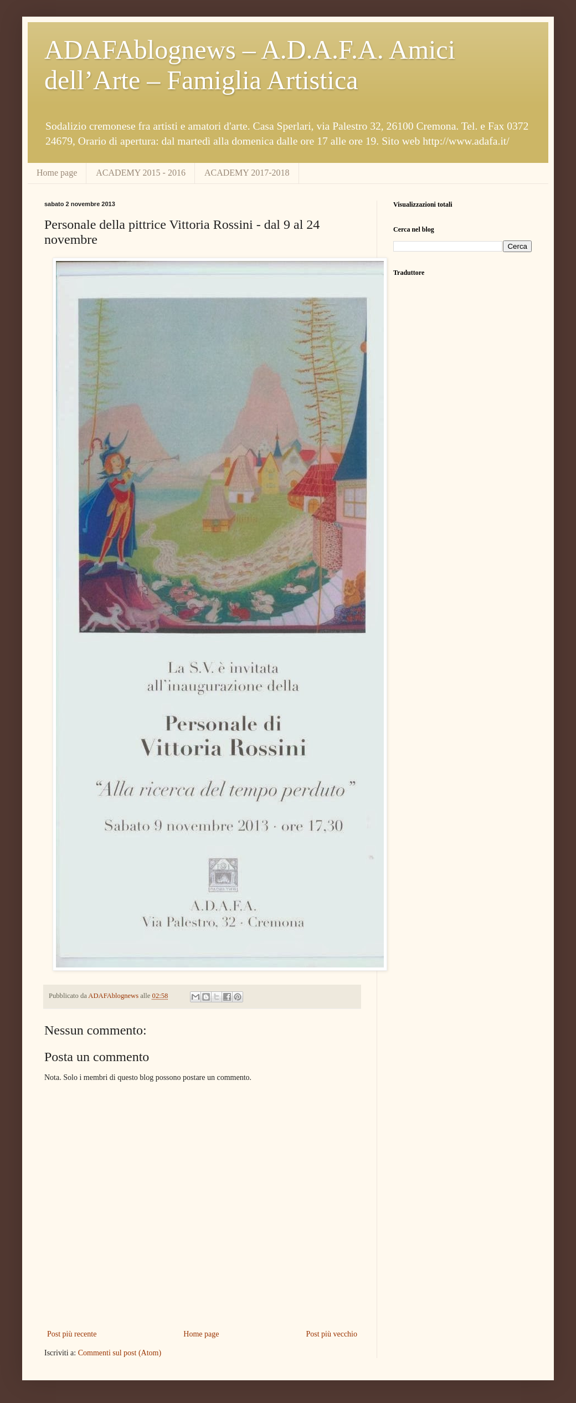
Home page (57, 172)
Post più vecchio (331, 1334)
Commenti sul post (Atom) (120, 1353)
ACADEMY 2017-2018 (247, 172)
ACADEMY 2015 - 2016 (141, 172)
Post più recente (71, 1334)
